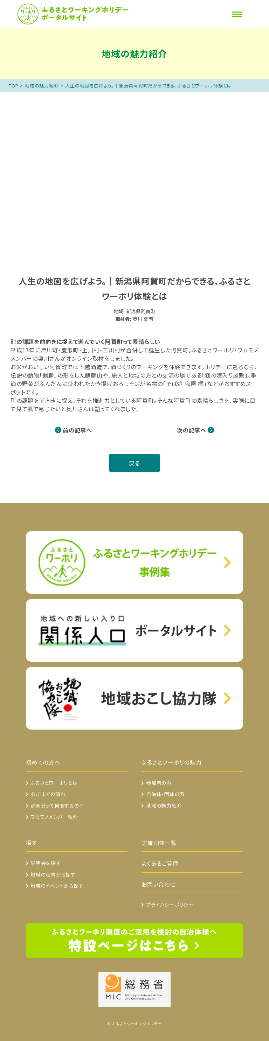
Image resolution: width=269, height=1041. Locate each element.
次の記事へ (191, 430)
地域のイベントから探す (57, 885)
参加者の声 (159, 782)
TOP (13, 85)
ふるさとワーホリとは (54, 782)
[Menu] (237, 14)
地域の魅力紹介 (41, 85)
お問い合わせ (159, 884)
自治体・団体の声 (165, 793)
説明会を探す (45, 862)
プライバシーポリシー (170, 904)
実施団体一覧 (159, 843)
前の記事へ (77, 430)
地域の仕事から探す (53, 874)
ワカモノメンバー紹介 (54, 816)
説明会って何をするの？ (56, 805)
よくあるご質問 (160, 863)
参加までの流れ (47, 793)
